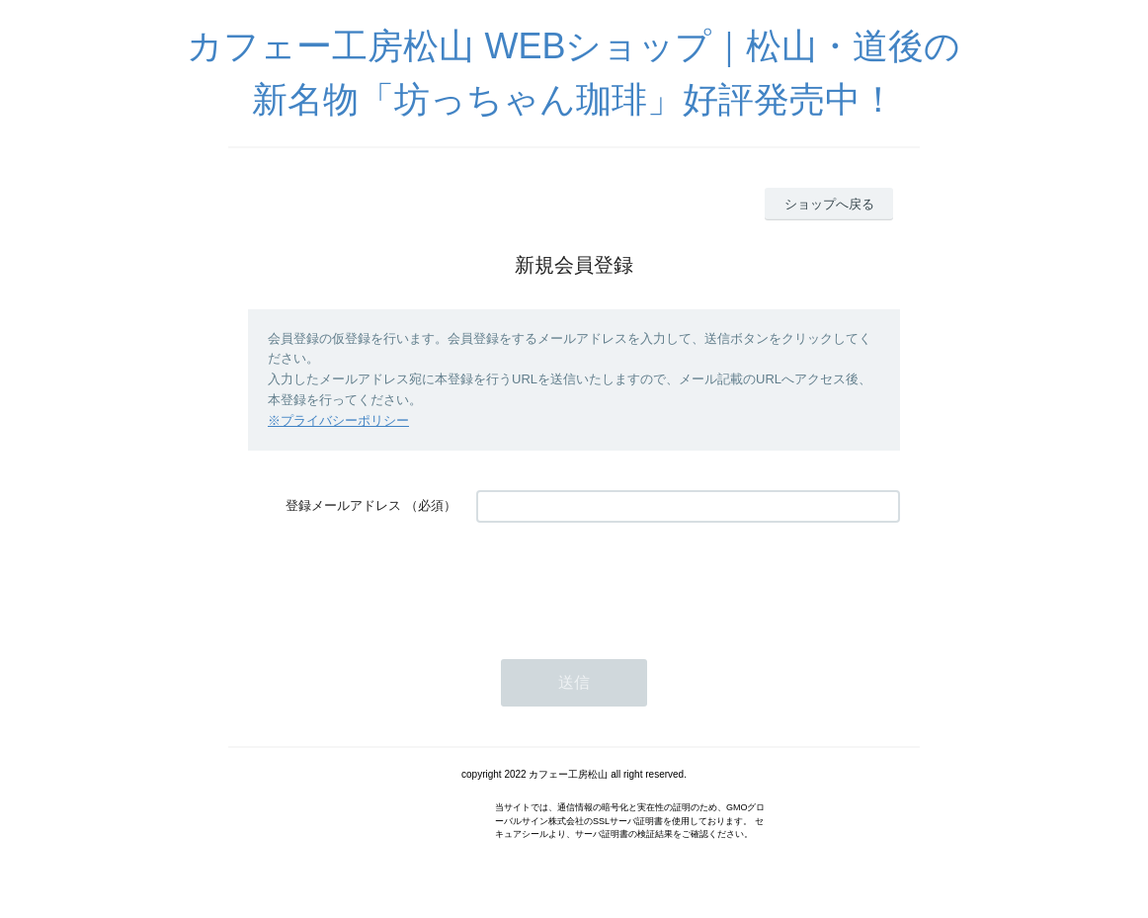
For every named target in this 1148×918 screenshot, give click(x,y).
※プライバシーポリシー (338, 420)
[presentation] (626, 581)
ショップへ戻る (829, 204)
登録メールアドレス (343, 505)
